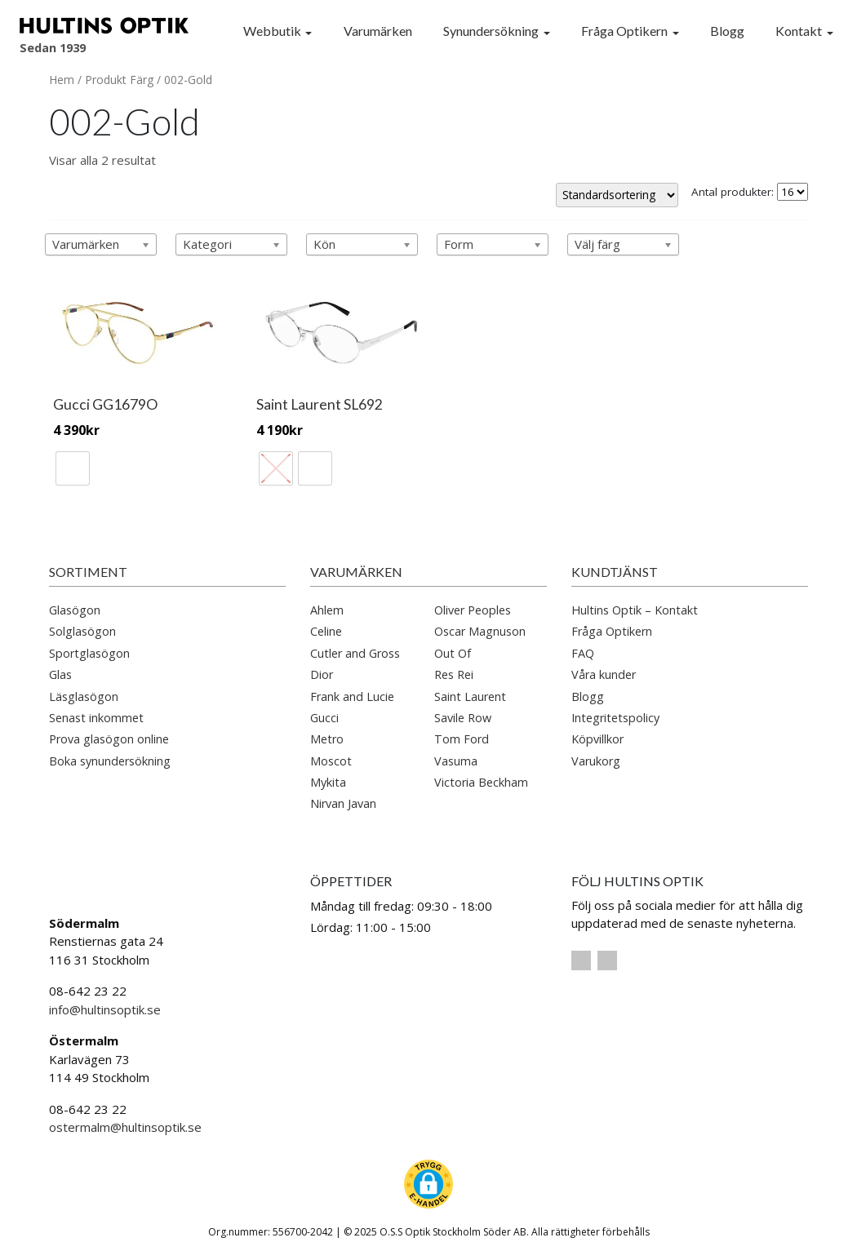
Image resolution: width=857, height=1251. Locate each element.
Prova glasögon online (109, 735)
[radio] (72, 463)
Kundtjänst (614, 566)
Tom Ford (461, 735)
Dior (321, 669)
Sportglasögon (89, 648)
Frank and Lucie (352, 691)
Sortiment (88, 566)
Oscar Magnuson (480, 627)
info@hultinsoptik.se (105, 1004)
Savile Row (462, 713)
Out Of (452, 648)
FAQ (582, 648)
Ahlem (327, 605)
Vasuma (455, 756)
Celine (326, 627)
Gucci (324, 713)
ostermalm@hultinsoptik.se (125, 1123)
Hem (61, 79)
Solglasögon (82, 627)
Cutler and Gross (355, 648)
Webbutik (272, 30)
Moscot (331, 756)
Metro (327, 735)
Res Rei (453, 669)
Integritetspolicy (615, 713)
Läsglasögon (83, 691)
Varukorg (595, 756)
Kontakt (798, 30)
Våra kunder (603, 669)
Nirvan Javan (343, 799)
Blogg (727, 30)
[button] (428, 1179)
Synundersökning (491, 30)
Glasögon (74, 605)
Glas (60, 669)
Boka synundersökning (110, 756)
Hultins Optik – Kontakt (634, 605)
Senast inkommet (96, 713)
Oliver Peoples (472, 605)
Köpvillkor (597, 735)
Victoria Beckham (481, 777)
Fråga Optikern (624, 30)
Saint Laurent (470, 691)
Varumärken (378, 30)
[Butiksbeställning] (617, 194)
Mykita (328, 777)
